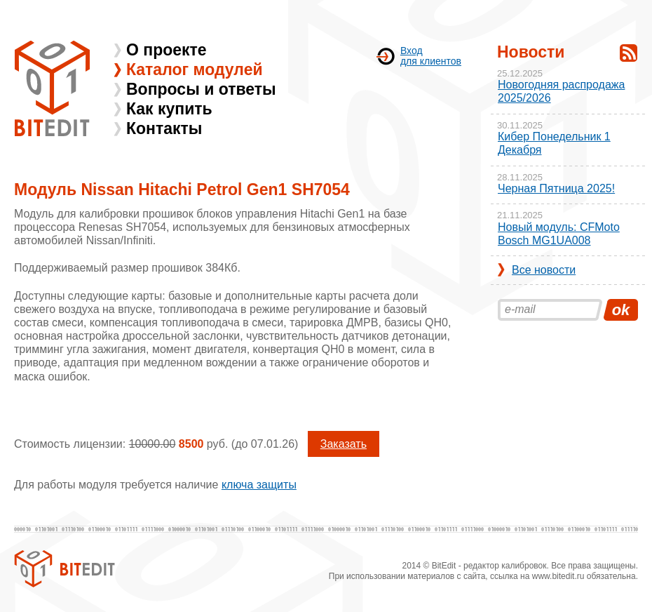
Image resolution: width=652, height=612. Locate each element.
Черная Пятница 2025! (556, 188)
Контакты (164, 128)
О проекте (166, 50)
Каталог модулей (194, 69)
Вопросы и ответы (201, 89)
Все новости (544, 270)
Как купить (169, 109)
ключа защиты (259, 485)
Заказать (343, 444)
